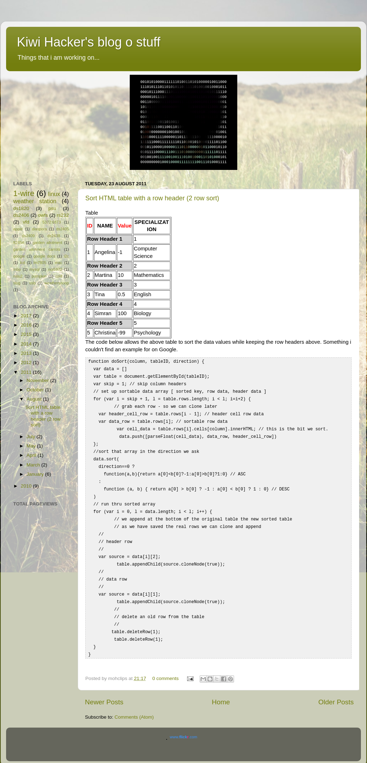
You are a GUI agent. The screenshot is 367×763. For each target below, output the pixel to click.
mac (58, 262)
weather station (34, 201)
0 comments (165, 664)
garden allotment (47, 242)
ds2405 (62, 229)
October (36, 389)
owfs (43, 215)
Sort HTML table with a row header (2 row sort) (152, 198)
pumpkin (39, 276)
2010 (27, 486)
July (32, 436)
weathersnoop (56, 283)
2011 (27, 372)
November (38, 380)
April (32, 455)
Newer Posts (104, 687)
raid (59, 276)
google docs (44, 256)
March (34, 465)
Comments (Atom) (134, 702)
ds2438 (53, 236)
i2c (66, 256)
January (36, 474)
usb (32, 283)
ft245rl (18, 242)
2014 (27, 344)
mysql (34, 269)
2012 (27, 362)
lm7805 (40, 262)
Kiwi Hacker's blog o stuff (88, 42)
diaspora (39, 229)
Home (221, 687)
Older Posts (336, 687)
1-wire (23, 193)
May (32, 446)
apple (18, 229)
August (35, 399)
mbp (17, 269)
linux (54, 194)
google (19, 256)
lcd (22, 262)
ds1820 (21, 208)
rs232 (63, 215)
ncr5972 (55, 269)
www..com (183, 722)
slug (16, 283)
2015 (27, 334)
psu (52, 208)
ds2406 (21, 215)
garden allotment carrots (36, 249)
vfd (26, 222)
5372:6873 (51, 222)
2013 (27, 353)
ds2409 (28, 236)
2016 (27, 325)
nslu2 (18, 276)
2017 (27, 315)
